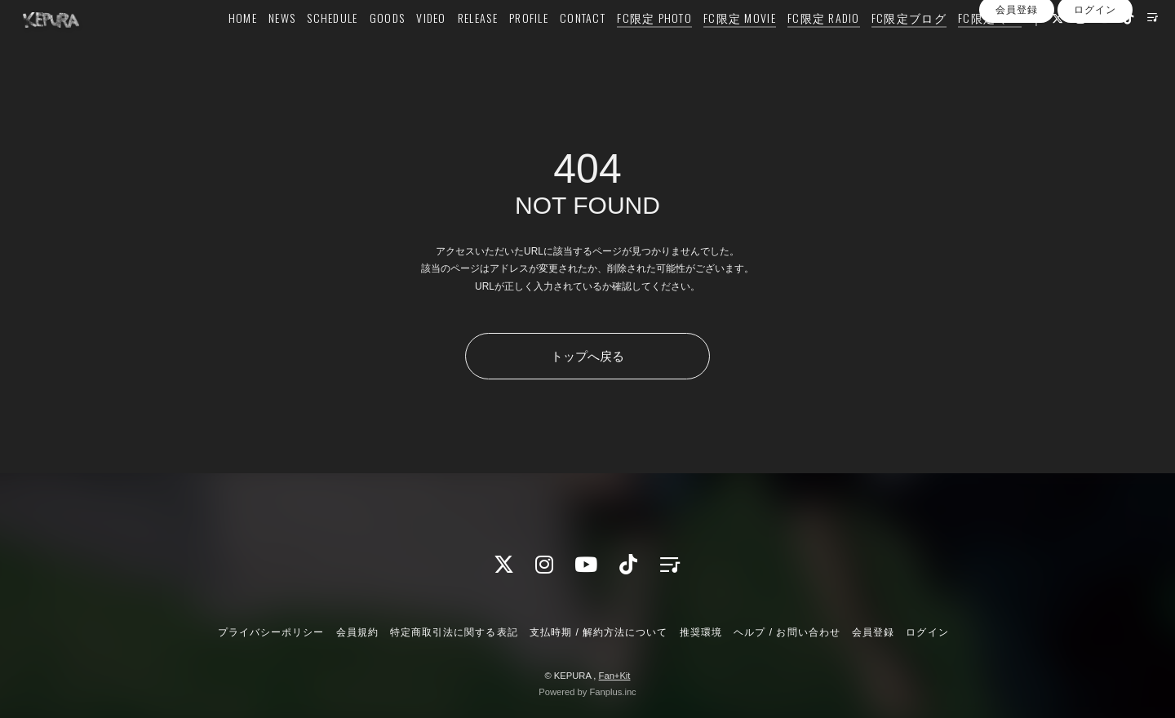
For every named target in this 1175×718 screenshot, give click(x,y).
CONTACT (579, 46)
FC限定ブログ (905, 46)
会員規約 (357, 632)
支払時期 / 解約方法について (599, 632)
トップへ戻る (587, 356)
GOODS (383, 46)
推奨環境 (701, 632)
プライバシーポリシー (271, 632)
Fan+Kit (615, 675)
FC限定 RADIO (820, 46)
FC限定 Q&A (986, 46)
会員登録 (1016, 96)
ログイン (1095, 96)
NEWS (278, 46)
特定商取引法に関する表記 (453, 632)
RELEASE (474, 46)
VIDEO (427, 46)
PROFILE (525, 46)
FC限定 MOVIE (736, 46)
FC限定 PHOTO (651, 46)
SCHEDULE (329, 46)
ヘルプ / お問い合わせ (787, 632)
